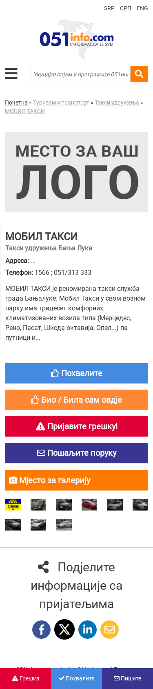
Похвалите (76, 678)
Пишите (127, 678)
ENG (142, 8)
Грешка (26, 678)
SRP (109, 8)
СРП (125, 8)
